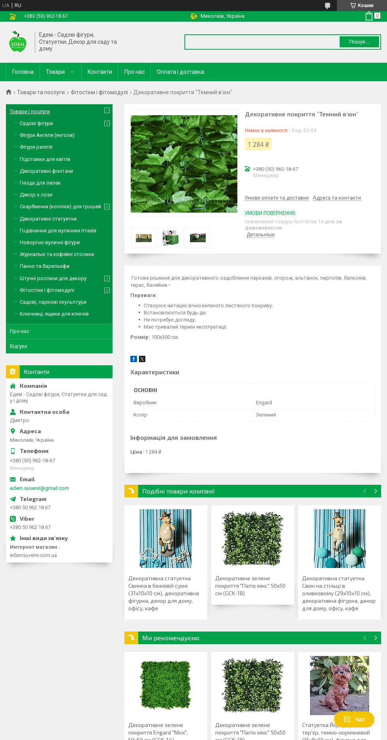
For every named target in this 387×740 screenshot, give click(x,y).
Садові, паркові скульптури (53, 302)
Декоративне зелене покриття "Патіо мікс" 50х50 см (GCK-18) (250, 585)
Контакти (100, 72)
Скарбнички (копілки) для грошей (60, 206)
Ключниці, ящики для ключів (54, 314)
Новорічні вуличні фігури (50, 242)
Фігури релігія (36, 147)
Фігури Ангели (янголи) (47, 135)
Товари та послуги (41, 92)
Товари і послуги (30, 111)
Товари (55, 72)
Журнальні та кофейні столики (57, 254)
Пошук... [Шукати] (359, 42)
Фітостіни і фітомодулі (99, 92)
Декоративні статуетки (48, 219)
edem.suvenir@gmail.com (39, 488)
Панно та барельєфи (45, 266)
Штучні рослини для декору (53, 278)
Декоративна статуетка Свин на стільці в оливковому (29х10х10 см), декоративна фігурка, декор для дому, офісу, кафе (339, 593)
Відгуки (18, 346)
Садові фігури (36, 123)
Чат (354, 719)
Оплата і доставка (180, 72)
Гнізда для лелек (40, 183)
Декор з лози (36, 195)
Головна (23, 72)
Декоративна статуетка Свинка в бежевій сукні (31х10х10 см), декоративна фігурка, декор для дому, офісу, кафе (163, 593)
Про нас (134, 72)
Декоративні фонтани (46, 171)
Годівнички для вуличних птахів (58, 231)
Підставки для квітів (45, 159)
